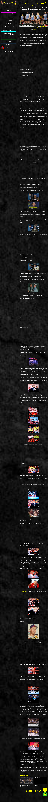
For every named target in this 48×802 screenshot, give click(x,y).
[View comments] (45, 790)
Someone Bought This (8, 14)
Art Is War (9, 41)
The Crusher (37, 785)
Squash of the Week (8, 30)
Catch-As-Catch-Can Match (25, 786)
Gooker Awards (9, 48)
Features (8, 44)
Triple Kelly (35, 29)
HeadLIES (8, 23)
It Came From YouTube (9, 17)
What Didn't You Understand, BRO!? (9, 34)
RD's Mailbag (8, 20)
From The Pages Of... (9, 38)
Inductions (9, 10)
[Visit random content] (45, 794)
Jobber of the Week (8, 27)
